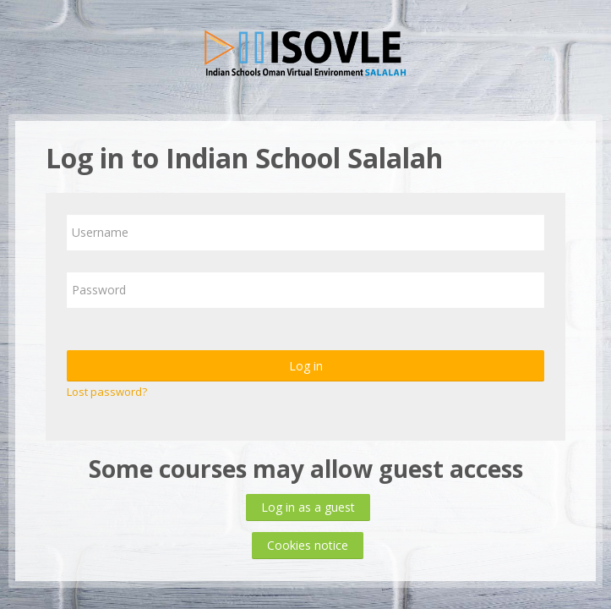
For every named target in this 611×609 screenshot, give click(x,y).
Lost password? (107, 391)
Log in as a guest (308, 507)
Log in (306, 366)
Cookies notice (307, 545)
